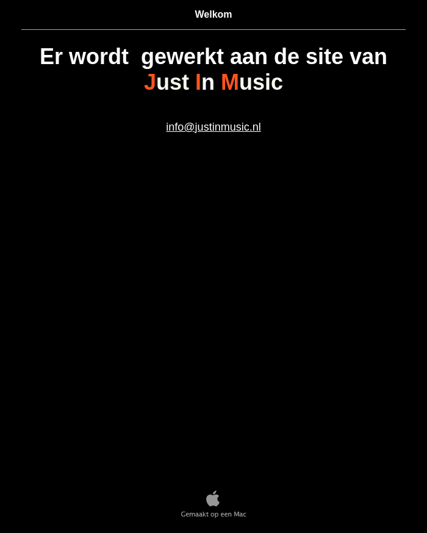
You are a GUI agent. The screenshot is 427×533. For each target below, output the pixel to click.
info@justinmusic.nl (213, 127)
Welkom (213, 14)
